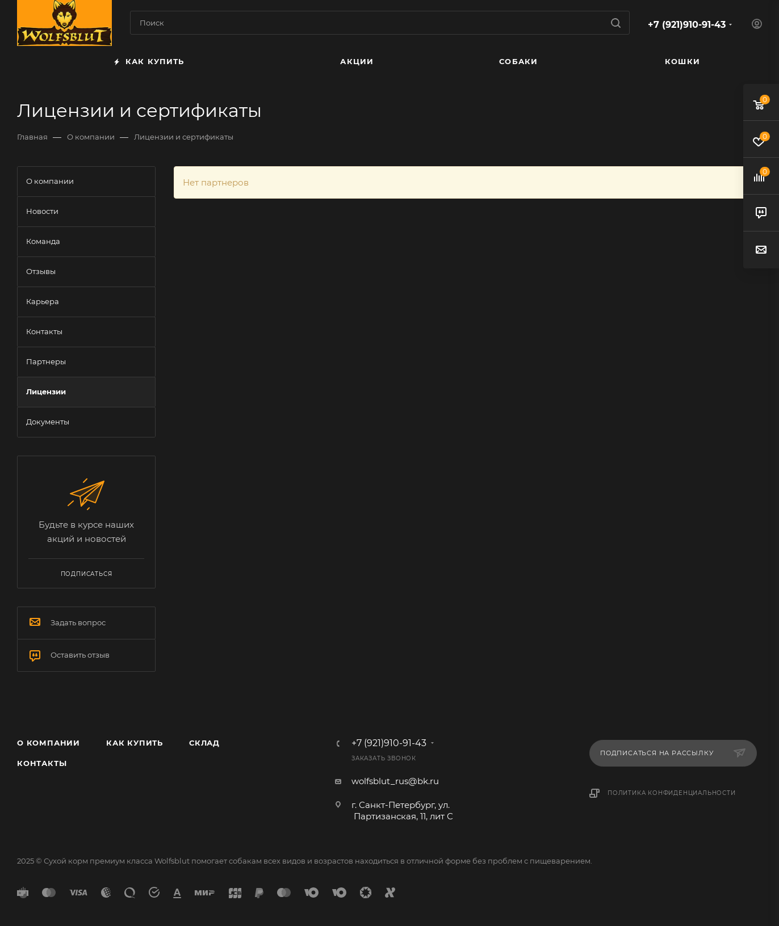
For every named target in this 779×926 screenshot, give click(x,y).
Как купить (134, 742)
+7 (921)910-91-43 (687, 24)
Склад (204, 742)
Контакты (41, 763)
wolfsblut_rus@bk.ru (395, 781)
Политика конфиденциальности (672, 793)
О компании (48, 742)
